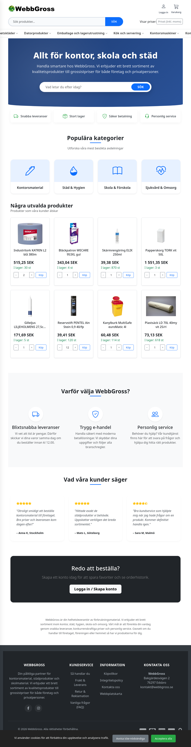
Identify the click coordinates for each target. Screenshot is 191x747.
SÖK (140, 87)
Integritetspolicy (111, 680)
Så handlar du (80, 674)
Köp (41, 275)
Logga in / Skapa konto (95, 588)
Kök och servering (129, 33)
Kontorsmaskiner (164, 33)
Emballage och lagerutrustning (82, 33)
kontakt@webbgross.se (156, 687)
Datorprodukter (37, 33)
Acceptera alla (163, 738)
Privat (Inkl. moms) (169, 21)
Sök (114, 21)
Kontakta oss (111, 687)
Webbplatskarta (111, 694)
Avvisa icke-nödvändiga (130, 738)
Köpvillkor (111, 674)
